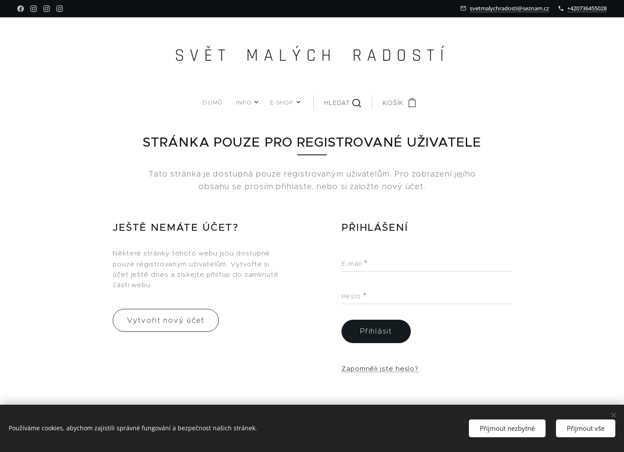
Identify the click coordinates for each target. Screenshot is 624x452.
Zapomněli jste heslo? (380, 368)
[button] (316, 103)
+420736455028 (587, 8)
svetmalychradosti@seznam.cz (509, 8)
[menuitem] (233, 103)
